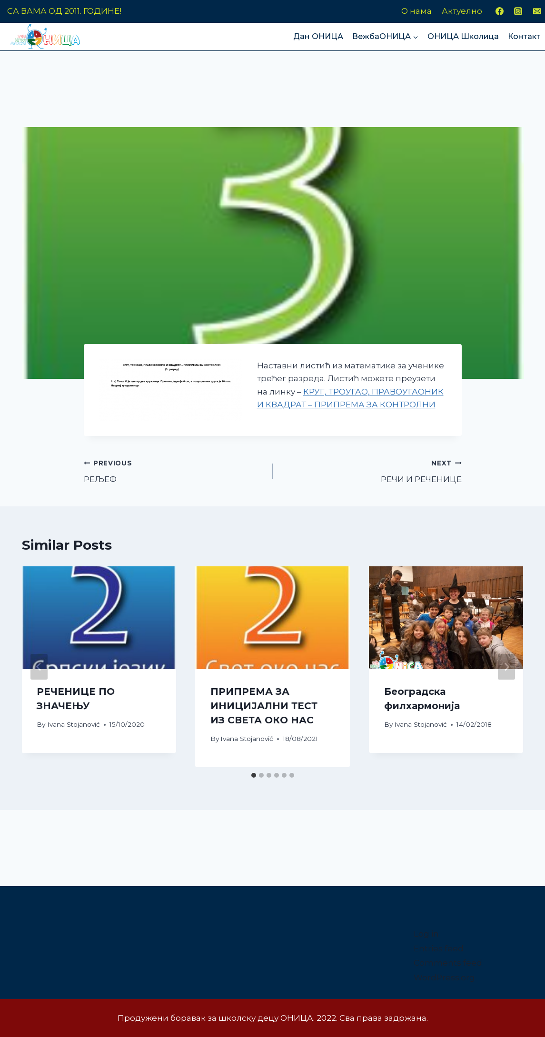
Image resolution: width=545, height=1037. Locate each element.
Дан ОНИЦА (318, 36)
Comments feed (448, 963)
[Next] (506, 667)
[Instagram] (518, 11)
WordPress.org (444, 977)
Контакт (524, 36)
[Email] (537, 11)
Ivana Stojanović (73, 724)
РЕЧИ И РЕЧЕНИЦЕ (371, 470)
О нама (416, 11)
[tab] (253, 775)
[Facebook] (500, 11)
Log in (426, 933)
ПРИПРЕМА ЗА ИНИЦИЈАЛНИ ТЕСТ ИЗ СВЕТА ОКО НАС (263, 706)
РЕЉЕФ (174, 470)
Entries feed (439, 948)
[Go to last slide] (39, 667)
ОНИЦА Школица (463, 36)
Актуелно (462, 11)
